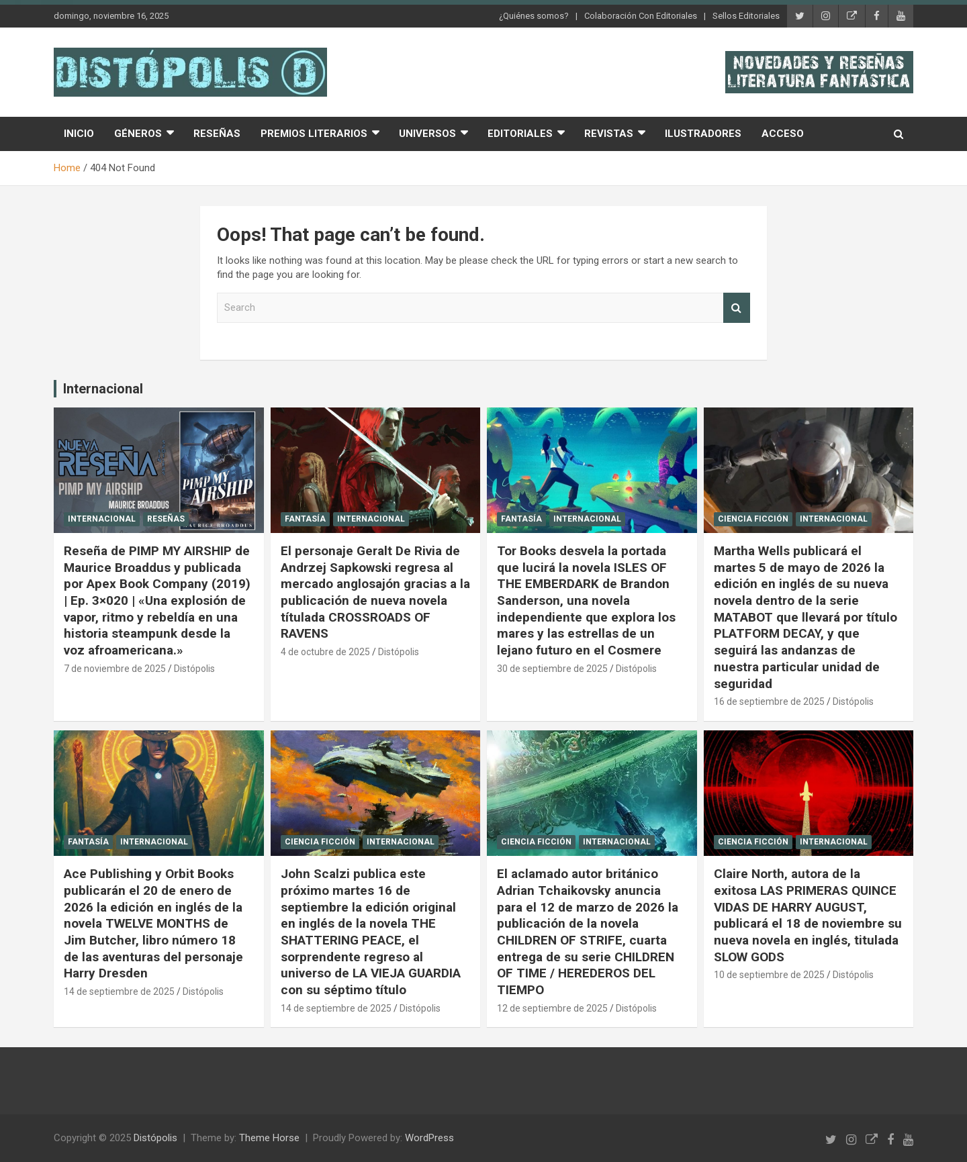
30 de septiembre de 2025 (552, 668)
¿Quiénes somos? (534, 16)
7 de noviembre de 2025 (115, 668)
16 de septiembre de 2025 (769, 701)
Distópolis (194, 668)
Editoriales (520, 134)
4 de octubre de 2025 (325, 651)
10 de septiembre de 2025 (769, 974)
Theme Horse (269, 1138)
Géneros (138, 134)
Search (736, 308)
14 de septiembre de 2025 (119, 991)
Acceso (783, 134)
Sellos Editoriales (746, 16)
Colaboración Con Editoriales (640, 16)
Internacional (103, 389)
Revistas (608, 134)
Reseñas (216, 134)
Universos (427, 134)
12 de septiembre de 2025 (552, 1008)
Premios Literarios (314, 134)
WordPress (429, 1138)
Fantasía (305, 519)
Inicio (79, 134)
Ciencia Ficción (753, 519)
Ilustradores (703, 134)
